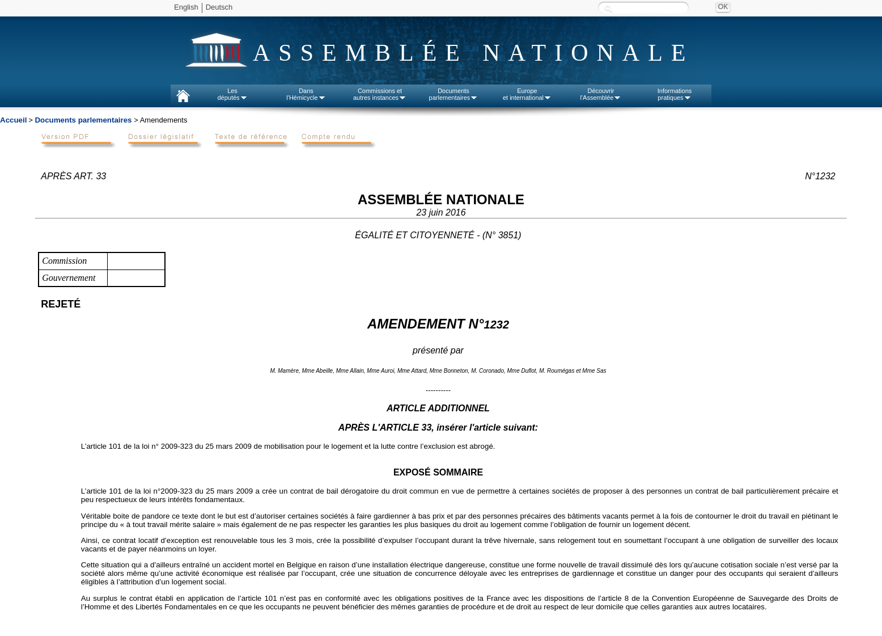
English (186, 7)
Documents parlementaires (83, 120)
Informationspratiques (675, 94)
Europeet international (527, 94)
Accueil (13, 120)
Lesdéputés (232, 94)
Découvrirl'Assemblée (601, 94)
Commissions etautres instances (379, 94)
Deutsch (219, 7)
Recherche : (608, 8)
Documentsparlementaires (453, 94)
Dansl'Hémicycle (305, 94)
